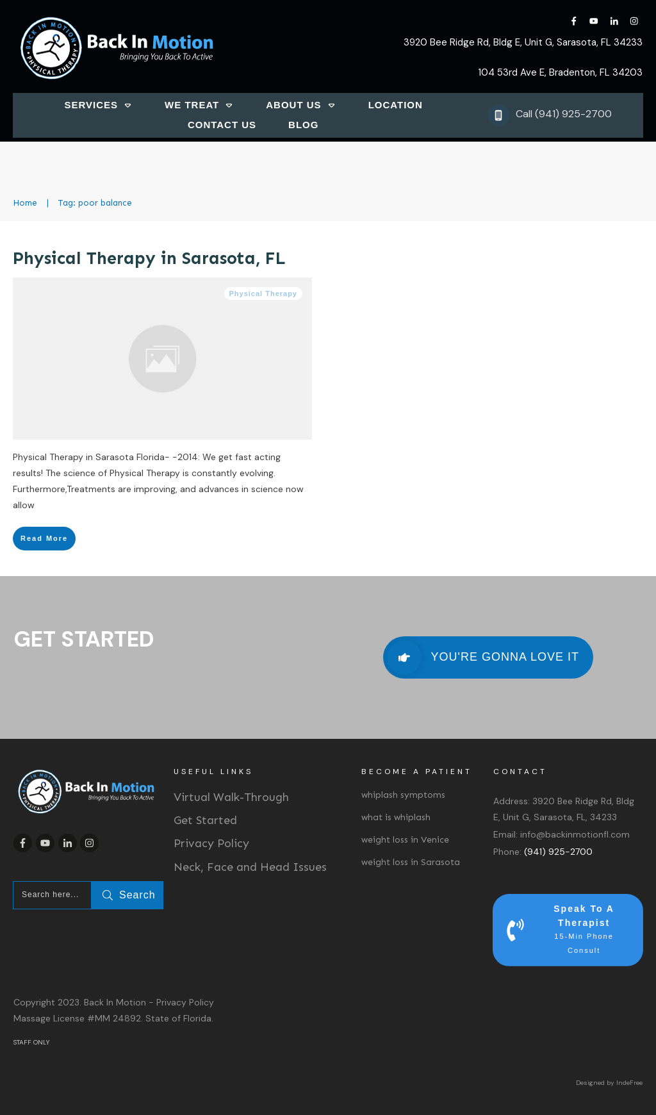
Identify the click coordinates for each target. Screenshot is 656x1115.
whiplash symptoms (403, 794)
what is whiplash (395, 817)
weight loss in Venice (405, 839)
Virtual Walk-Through (231, 797)
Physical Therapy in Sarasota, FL (149, 258)
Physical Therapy (263, 293)
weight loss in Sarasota (410, 862)
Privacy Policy (211, 843)
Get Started (205, 820)
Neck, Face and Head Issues (250, 867)
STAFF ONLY (31, 1042)
